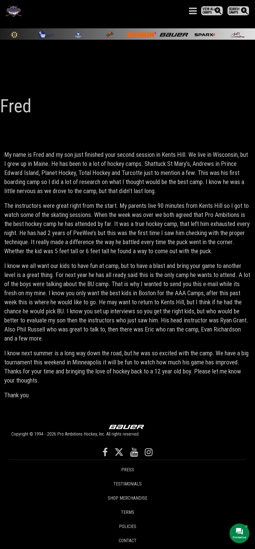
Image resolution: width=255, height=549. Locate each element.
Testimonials (127, 484)
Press (127, 469)
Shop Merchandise (127, 498)
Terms (127, 512)
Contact (128, 540)
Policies (127, 526)
